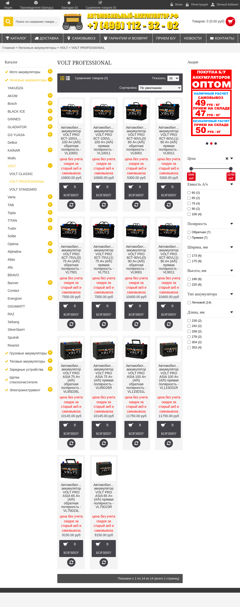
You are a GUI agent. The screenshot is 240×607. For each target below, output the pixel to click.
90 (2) (193, 208)
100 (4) (194, 214)
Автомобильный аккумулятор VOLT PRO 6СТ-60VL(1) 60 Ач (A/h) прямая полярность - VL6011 (170, 140)
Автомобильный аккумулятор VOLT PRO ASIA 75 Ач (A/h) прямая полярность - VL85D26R (104, 377)
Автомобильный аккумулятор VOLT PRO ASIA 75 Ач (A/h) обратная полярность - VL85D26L (72, 378)
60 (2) (193, 192)
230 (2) (194, 320)
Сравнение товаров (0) (91, 78)
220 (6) (194, 284)
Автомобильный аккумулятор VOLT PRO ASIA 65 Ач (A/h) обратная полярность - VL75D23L (72, 498)
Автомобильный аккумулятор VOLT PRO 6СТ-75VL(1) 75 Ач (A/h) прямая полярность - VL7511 (104, 259)
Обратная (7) (199, 232)
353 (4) (194, 347)
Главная (8, 48)
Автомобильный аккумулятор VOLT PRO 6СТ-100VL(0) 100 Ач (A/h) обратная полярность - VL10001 (72, 140)
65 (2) (193, 198)
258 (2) (194, 331)
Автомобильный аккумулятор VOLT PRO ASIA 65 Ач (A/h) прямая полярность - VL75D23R (104, 496)
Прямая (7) (197, 237)
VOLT (64, 48)
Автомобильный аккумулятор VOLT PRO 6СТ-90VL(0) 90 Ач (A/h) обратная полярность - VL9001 (137, 259)
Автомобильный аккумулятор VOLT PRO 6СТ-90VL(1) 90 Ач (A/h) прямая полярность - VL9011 (170, 259)
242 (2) (194, 326)
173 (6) (194, 255)
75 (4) (193, 203)
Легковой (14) (199, 302)
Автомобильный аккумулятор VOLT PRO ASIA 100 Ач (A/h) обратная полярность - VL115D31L (137, 378)
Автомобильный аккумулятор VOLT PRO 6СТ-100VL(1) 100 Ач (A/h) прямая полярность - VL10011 (104, 140)
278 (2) (194, 336)
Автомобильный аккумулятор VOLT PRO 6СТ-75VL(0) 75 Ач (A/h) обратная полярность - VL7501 (72, 259)
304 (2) (194, 342)
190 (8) (194, 279)
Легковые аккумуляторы (37, 48)
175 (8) (194, 261)
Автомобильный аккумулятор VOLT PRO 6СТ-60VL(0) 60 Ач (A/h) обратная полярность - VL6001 (137, 140)
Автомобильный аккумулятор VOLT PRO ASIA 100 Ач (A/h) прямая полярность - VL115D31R (170, 377)
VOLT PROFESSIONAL (88, 48)
